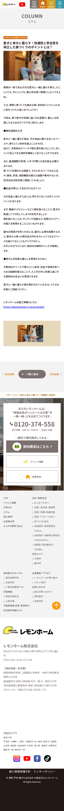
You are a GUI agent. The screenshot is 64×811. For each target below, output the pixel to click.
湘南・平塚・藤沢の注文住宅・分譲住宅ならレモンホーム (33, 777)
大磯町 (14, 741)
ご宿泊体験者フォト (15, 587)
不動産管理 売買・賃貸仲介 (16, 605)
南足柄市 (22, 745)
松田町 (54, 741)
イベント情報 (9, 502)
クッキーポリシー (44, 771)
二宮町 (21, 741)
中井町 (30, 745)
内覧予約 (10, 582)
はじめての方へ (41, 502)
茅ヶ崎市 (38, 741)
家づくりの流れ (41, 521)
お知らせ (7, 507)
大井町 (6, 745)
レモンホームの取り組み (46, 577)
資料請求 (38, 596)
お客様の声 (9, 521)
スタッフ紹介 (40, 582)
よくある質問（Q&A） (13, 526)
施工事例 (7, 516)
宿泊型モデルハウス (13, 573)
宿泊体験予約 (12, 577)
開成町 (14, 745)
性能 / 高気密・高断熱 (44, 507)
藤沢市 (37, 563)
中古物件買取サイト (13, 610)
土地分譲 (10, 601)
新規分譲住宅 (12, 596)
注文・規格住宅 (39, 498)
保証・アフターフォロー (45, 516)
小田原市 (29, 741)
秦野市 (44, 745)
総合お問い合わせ (43, 591)
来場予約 (38, 601)
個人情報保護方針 (20, 771)
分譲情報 (7, 591)
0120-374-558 (32, 424)
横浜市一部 (20, 749)
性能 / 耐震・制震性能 (44, 512)
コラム (15, 394)
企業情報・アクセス (41, 573)
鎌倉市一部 (8, 749)
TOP (8, 394)
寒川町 (37, 745)
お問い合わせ (38, 587)
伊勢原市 (52, 745)
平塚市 (37, 558)
